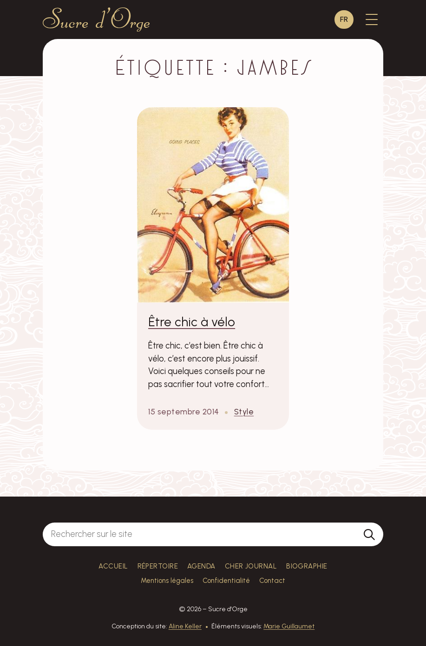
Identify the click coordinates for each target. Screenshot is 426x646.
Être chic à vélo (191, 321)
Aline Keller (185, 626)
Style (244, 411)
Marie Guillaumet (289, 626)
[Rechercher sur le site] (199, 535)
